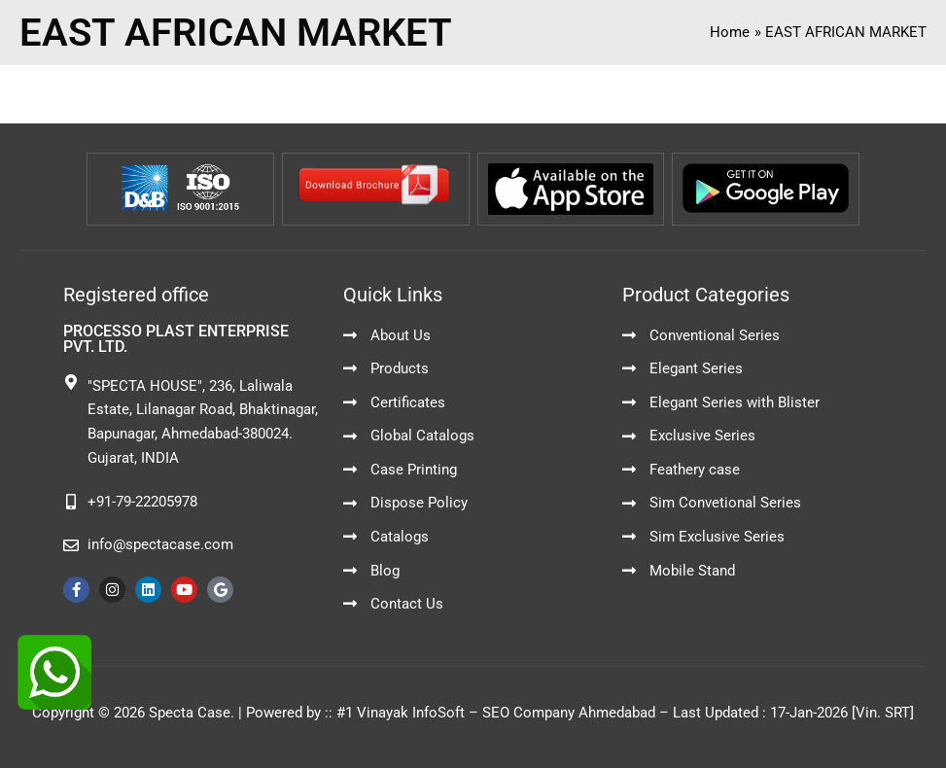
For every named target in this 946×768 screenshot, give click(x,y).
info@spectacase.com (160, 544)
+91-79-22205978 (142, 501)
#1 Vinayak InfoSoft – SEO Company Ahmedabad (495, 712)
